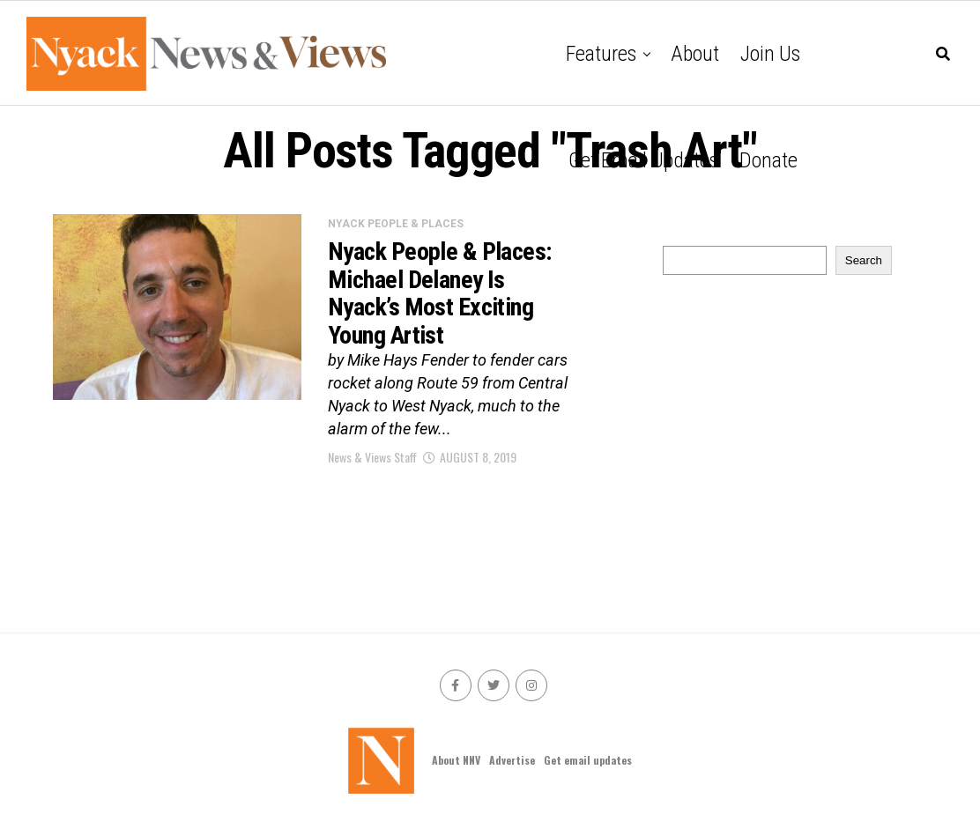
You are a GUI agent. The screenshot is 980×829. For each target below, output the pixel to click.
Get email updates (643, 160)
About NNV (456, 759)
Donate (768, 160)
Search (863, 260)
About (695, 53)
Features (601, 53)
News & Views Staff (372, 457)
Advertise (512, 759)
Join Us (770, 53)
